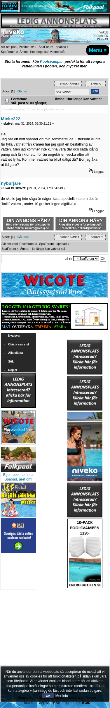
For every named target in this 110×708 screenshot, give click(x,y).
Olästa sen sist (18, 344)
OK (48, 696)
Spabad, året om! (18, 479)
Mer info (61, 696)
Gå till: (68, 258)
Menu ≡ (98, 50)
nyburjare (11, 183)
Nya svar (14, 335)
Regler (12, 370)
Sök (11, 361)
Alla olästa (15, 352)
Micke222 (10, 118)
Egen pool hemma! (18, 475)
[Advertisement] (84, 606)
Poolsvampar (51, 62)
